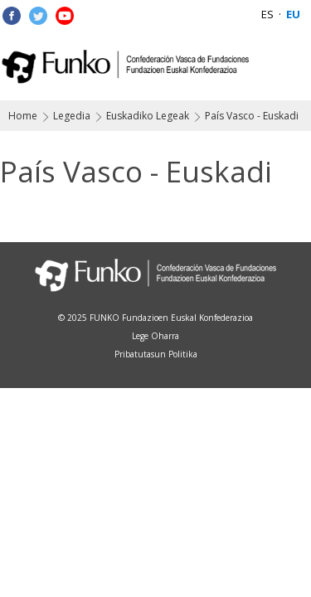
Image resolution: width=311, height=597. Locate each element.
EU (293, 14)
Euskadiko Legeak (147, 116)
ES (267, 14)
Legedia (71, 116)
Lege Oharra (155, 336)
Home (22, 116)
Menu (288, 66)
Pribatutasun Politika (155, 354)
